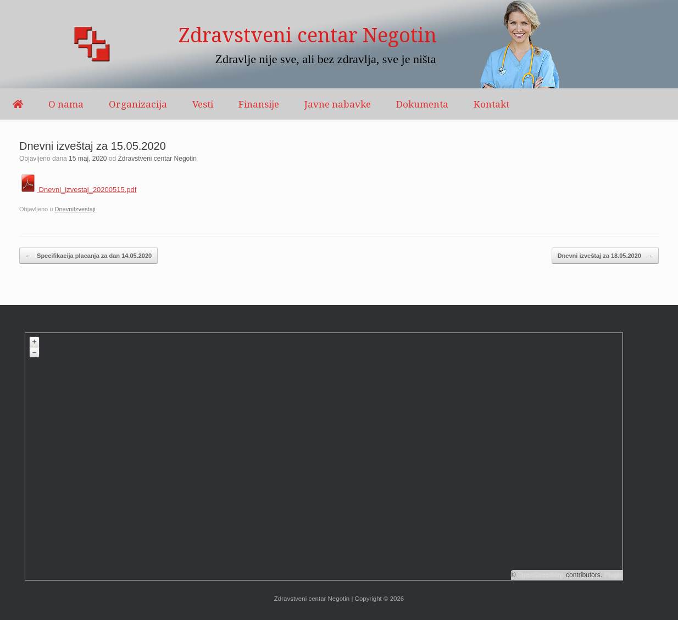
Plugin (612, 575)
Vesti (202, 104)
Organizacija (138, 104)
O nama (66, 104)
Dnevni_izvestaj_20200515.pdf (77, 189)
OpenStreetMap (541, 575)
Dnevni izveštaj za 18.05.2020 (605, 256)
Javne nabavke (337, 104)
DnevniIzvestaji (74, 209)
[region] (339, 44)
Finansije (258, 104)
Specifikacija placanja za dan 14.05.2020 (88, 256)
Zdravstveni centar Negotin (157, 158)
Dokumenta (422, 104)
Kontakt (491, 104)
